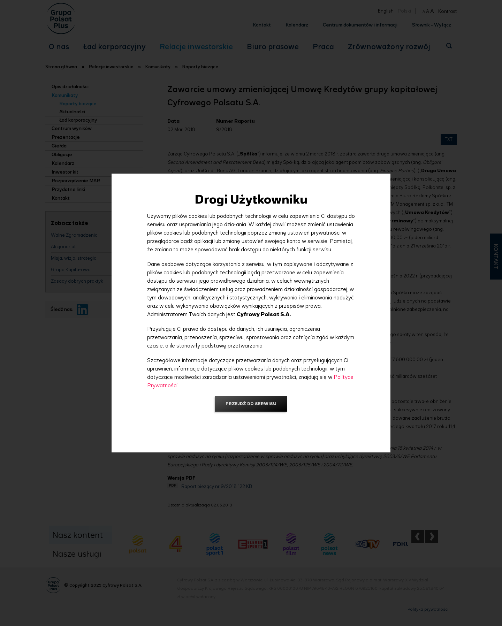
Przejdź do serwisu (251, 403)
